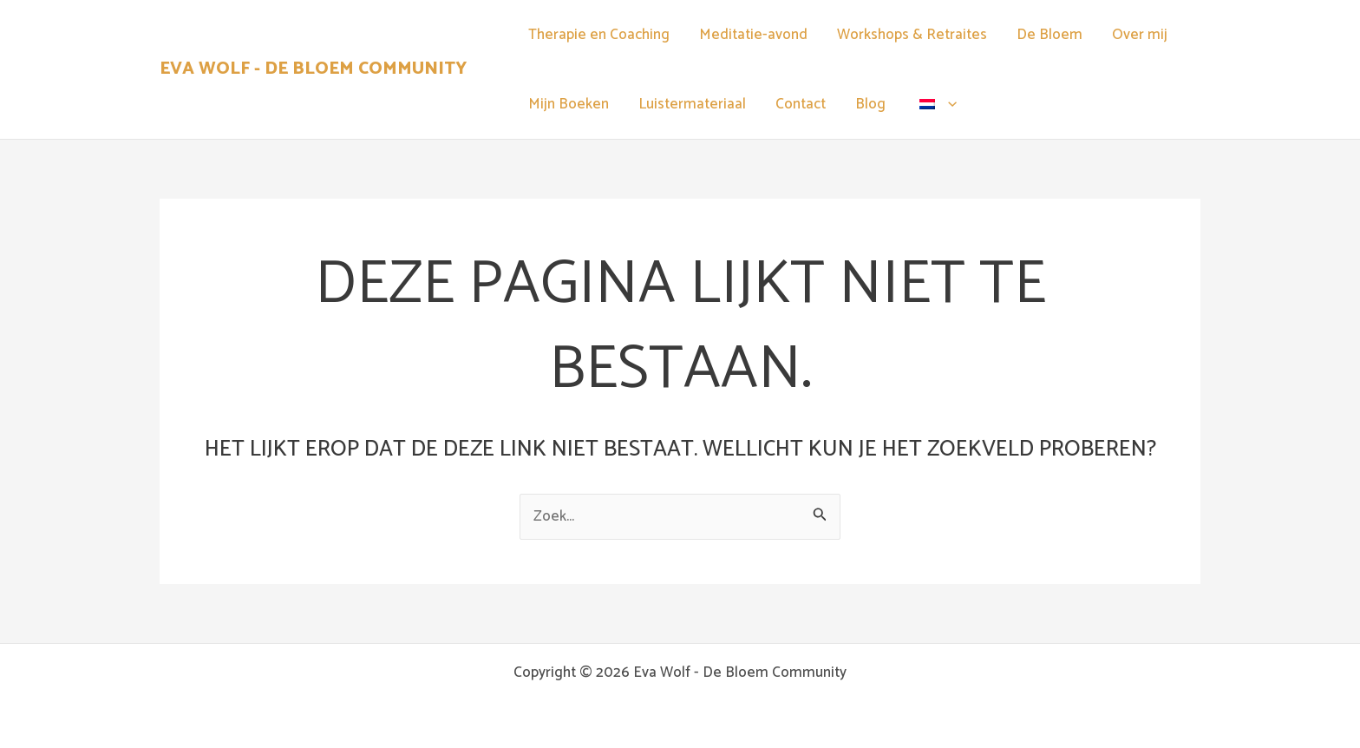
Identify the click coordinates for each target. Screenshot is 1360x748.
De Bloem (1049, 35)
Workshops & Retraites (912, 35)
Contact (800, 104)
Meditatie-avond (753, 35)
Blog (870, 104)
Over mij (1139, 35)
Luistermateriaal (692, 104)
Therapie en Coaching (599, 35)
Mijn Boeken (568, 104)
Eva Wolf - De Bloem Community (313, 69)
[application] (948, 104)
